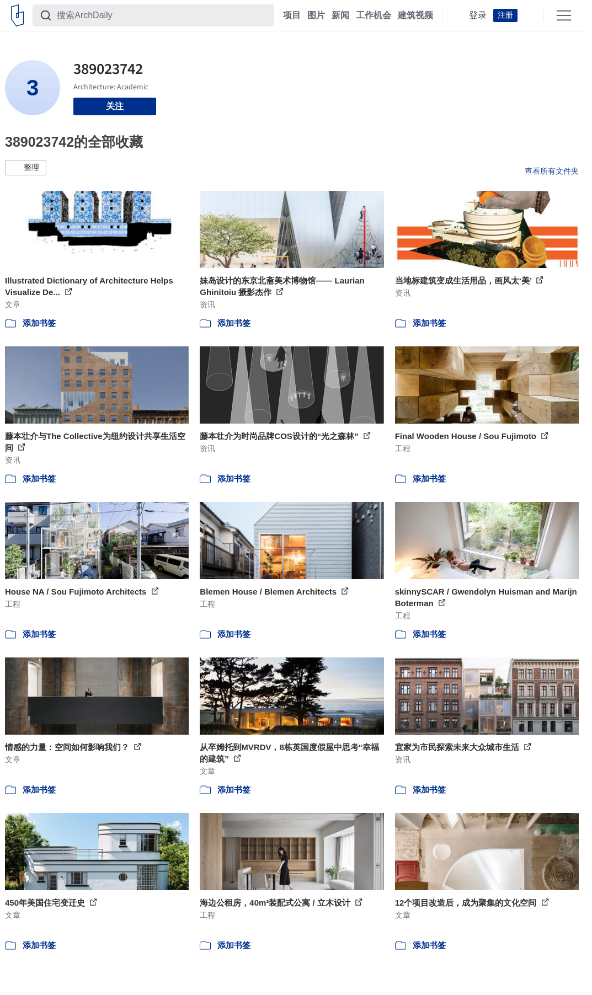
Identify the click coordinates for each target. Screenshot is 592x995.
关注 (115, 106)
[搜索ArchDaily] (162, 15)
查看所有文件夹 (552, 171)
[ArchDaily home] (17, 15)
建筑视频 (415, 15)
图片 (316, 15)
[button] (25, 167)
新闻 (340, 15)
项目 (292, 15)
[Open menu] (564, 15)
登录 (478, 15)
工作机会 (373, 15)
